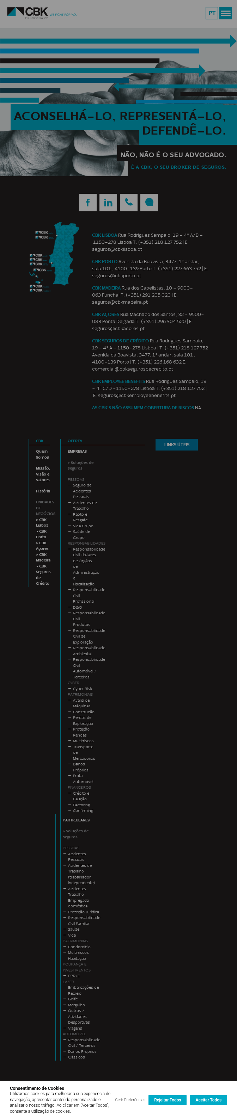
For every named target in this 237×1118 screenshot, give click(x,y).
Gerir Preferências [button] (130, 1100)
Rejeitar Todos (167, 1100)
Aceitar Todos (208, 1100)
